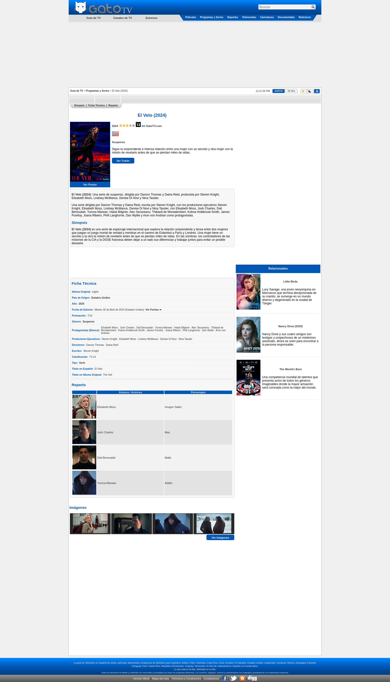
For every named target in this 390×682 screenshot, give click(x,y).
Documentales (286, 17)
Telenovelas (249, 17)
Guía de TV (76, 90)
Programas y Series (211, 17)
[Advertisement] (195, 54)
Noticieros (305, 17)
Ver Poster (90, 184)
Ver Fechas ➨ (153, 309)
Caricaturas (267, 17)
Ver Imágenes (220, 537)
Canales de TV (122, 17)
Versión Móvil (141, 678)
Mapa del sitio (160, 678)
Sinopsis (79, 105)
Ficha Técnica (96, 105)
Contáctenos (211, 678)
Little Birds (290, 281)
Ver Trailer (123, 160)
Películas (190, 17)
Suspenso (118, 142)
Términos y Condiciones (186, 678)
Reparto (113, 105)
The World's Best (290, 369)
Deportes (232, 17)
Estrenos (151, 17)
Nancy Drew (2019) (290, 326)
